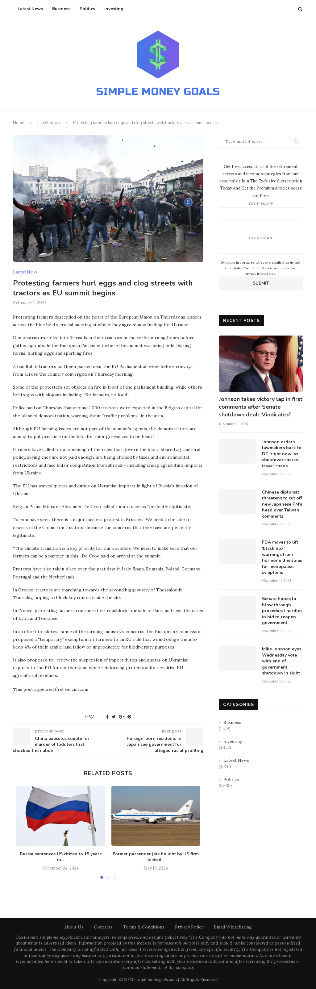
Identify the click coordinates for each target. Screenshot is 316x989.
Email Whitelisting (233, 927)
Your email (261, 245)
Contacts (103, 927)
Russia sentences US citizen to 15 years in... (61, 857)
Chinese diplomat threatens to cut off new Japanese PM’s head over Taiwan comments (282, 504)
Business (61, 9)
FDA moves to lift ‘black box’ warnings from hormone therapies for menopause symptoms (282, 557)
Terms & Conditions (143, 927)
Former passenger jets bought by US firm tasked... (156, 857)
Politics (87, 9)
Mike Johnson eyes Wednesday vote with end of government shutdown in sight (281, 661)
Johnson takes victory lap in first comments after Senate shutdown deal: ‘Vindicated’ (260, 406)
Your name (261, 210)
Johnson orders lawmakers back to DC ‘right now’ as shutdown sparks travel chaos (281, 454)
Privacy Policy (189, 927)
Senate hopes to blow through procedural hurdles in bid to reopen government (282, 611)
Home (18, 123)
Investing (113, 9)
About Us (74, 927)
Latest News (30, 9)
